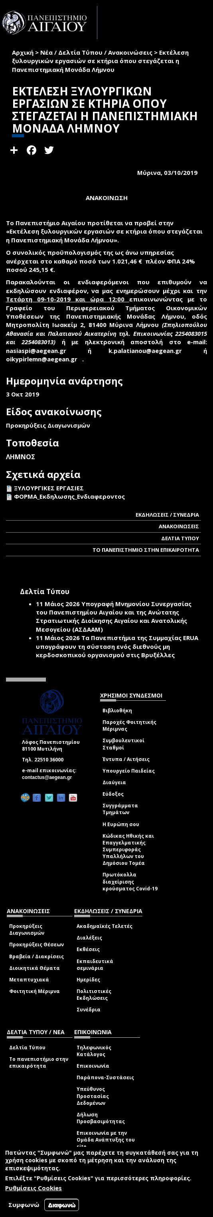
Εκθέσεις (88, 949)
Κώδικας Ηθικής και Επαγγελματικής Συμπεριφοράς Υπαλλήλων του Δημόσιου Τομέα (128, 849)
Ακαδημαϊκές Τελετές (104, 926)
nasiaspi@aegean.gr (38, 351)
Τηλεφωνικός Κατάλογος (94, 1051)
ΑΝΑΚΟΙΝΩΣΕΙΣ (179, 526)
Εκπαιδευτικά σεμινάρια (95, 964)
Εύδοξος (113, 794)
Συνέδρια (89, 1009)
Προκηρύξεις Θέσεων (36, 944)
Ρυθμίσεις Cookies (33, 1188)
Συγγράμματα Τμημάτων (120, 809)
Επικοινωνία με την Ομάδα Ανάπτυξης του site (106, 1140)
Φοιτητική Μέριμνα (34, 991)
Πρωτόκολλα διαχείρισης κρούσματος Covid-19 (130, 881)
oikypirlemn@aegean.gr (44, 359)
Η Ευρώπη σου (121, 824)
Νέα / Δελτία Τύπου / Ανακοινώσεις (96, 52)
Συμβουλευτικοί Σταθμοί (123, 744)
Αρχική (23, 52)
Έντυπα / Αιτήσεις (126, 759)
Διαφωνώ (61, 1204)
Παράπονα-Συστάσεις (105, 1077)
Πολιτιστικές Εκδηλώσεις (94, 994)
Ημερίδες (88, 979)
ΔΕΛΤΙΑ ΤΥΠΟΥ (180, 538)
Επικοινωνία (93, 1065)
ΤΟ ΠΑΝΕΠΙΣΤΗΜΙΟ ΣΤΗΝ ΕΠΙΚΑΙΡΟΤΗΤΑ (146, 549)
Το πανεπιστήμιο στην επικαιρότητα (38, 1062)
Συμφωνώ (23, 1205)
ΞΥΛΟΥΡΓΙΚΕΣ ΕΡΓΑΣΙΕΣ (49, 488)
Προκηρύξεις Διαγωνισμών (26, 929)
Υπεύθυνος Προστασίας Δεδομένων (93, 1096)
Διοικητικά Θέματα (34, 968)
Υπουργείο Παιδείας (129, 770)
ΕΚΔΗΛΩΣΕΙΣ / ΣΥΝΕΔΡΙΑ (167, 514)
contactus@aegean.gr (49, 777)
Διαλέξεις (89, 937)
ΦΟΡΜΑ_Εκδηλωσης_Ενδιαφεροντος (69, 496)
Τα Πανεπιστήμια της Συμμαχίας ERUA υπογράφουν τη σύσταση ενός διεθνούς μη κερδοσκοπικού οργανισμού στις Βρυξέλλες (117, 646)
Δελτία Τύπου (27, 1047)
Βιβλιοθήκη (117, 710)
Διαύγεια (114, 782)
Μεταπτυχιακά (29, 979)
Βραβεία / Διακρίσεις (36, 956)
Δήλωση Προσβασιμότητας (101, 1118)
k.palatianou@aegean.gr (147, 351)
